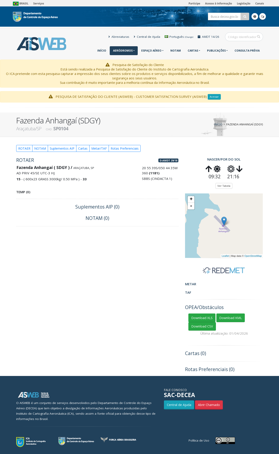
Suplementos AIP (62, 148)
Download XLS (202, 318)
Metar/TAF (99, 148)
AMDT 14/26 (208, 37)
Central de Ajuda (147, 37)
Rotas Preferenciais (125, 148)
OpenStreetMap (253, 256)
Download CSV (202, 326)
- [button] (191, 206)
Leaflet (225, 256)
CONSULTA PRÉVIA (247, 50)
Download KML (230, 318)
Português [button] (179, 37)
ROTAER (24, 148)
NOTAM (175, 50)
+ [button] (191, 199)
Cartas (193, 50)
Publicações (216, 50)
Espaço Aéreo (151, 50)
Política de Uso (199, 440)
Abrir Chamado (209, 405)
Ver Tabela (223, 185)
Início (101, 50)
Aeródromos (123, 50)
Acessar (214, 96)
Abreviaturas (118, 37)
